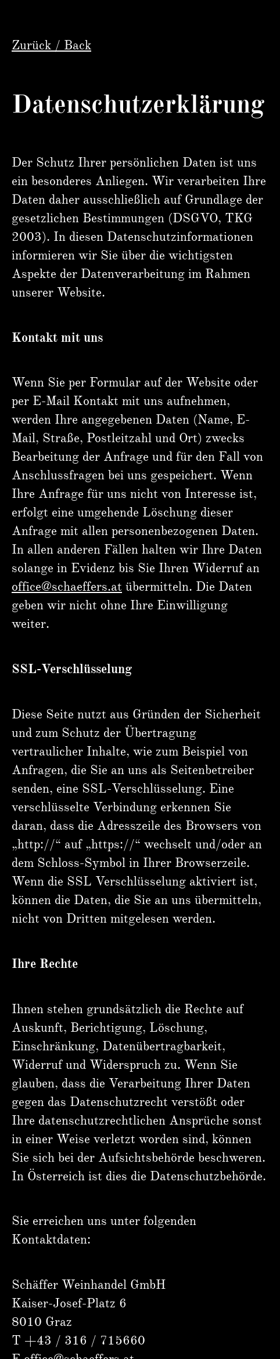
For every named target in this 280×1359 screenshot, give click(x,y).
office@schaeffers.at (67, 586)
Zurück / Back (51, 45)
